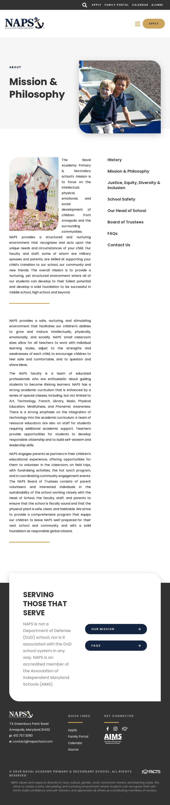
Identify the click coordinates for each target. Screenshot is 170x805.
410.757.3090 (23, 735)
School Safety (121, 199)
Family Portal (117, 5)
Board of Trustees (126, 222)
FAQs (113, 233)
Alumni (157, 5)
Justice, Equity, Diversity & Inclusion (134, 185)
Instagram (115, 729)
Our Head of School (127, 210)
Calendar (140, 5)
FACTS (125, 729)
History (115, 159)
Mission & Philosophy (128, 171)
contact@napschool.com (33, 741)
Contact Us (119, 244)
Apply (96, 5)
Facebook (107, 729)
